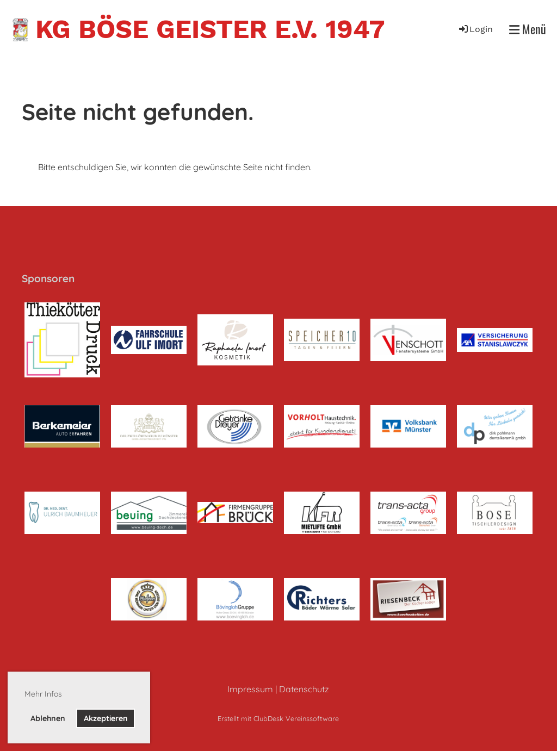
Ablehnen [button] (47, 718)
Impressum (250, 689)
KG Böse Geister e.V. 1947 (210, 29)
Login (475, 29)
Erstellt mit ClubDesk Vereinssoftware (278, 718)
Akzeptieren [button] (106, 718)
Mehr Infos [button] (43, 694)
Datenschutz (304, 689)
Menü (527, 29)
